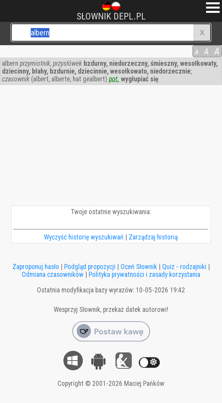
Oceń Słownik (139, 267)
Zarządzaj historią (153, 237)
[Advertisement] (111, 147)
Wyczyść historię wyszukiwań (84, 237)
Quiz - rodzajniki (184, 267)
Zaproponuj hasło (35, 267)
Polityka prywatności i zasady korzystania (144, 274)
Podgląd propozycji (89, 267)
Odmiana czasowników (53, 274)
